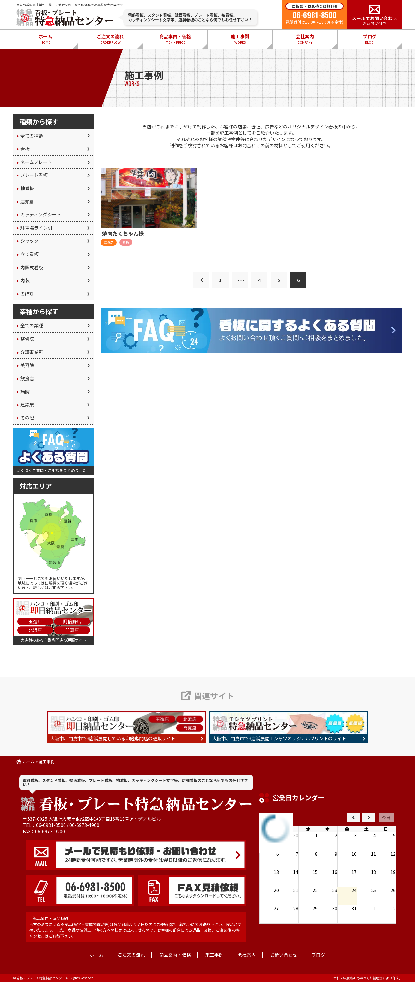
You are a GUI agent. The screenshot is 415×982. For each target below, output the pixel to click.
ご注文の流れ (110, 39)
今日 (386, 817)
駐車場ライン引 (34, 227)
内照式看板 (29, 267)
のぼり (25, 293)
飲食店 (25, 378)
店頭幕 (25, 201)
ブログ (369, 39)
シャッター (29, 240)
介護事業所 (29, 352)
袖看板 (25, 188)
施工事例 (240, 39)
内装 (23, 280)
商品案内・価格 (175, 39)
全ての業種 (29, 325)
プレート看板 (32, 175)
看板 (23, 148)
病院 (23, 391)
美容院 (25, 365)
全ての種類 (29, 135)
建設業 (25, 404)
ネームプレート (34, 162)
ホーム (45, 39)
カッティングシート (38, 214)
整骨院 (25, 338)
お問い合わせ (283, 955)
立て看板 (27, 254)
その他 (25, 417)
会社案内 (305, 39)
